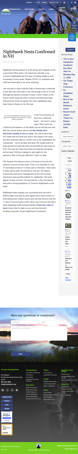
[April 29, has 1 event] (68, 169)
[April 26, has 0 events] (65, 169)
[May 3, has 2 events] (65, 172)
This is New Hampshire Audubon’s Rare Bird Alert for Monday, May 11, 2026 (69, 68)
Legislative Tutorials (50, 375)
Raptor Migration (49, 386)
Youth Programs (31, 392)
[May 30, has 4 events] (70, 183)
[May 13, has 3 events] (68, 176)
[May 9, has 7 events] (70, 172)
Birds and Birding (31, 396)
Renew (44, 2)
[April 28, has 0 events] (67, 169)
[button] (75, 7)
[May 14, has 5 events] (69, 176)
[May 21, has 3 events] (69, 179)
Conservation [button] (14, 9)
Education (30, 385)
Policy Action (48, 372)
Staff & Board (65, 387)
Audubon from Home (69, 371)
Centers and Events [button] (63, 9)
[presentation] (25, 346)
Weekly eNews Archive (51, 395)
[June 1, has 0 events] (66, 186)
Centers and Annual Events (67, 392)
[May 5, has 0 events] (67, 172)
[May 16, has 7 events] (70, 176)
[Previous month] (66, 157)
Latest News (47, 392)
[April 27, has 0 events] (66, 169)
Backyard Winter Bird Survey (68, 377)
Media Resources (49, 399)
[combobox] (68, 137)
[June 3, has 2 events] (68, 186)
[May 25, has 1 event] (66, 183)
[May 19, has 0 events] (67, 179)
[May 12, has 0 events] (67, 176)
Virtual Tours (65, 374)
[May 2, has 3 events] (70, 169)
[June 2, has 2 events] (67, 186)
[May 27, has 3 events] (68, 183)
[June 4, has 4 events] (69, 186)
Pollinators (29, 375)
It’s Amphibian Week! (68, 93)
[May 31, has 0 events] (65, 186)
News (46, 390)
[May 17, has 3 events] (65, 179)
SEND (20, 354)
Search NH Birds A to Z (68, 380)
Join (38, 2)
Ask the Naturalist (31, 394)
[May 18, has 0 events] (66, 179)
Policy (47, 370)
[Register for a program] (74, 23)
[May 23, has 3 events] (70, 179)
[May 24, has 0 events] (65, 183)
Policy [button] (41, 9)
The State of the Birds (33, 372)
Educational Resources (33, 399)
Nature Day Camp (31, 390)
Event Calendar (66, 395)
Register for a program (74, 27)
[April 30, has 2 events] (69, 169)
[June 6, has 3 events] (70, 186)
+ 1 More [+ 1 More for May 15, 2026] (67, 273)
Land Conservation (50, 384)
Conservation (32, 370)
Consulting (29, 377)
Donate (30, 2)
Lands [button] (52, 9)
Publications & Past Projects (32, 380)
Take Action (55, 2)
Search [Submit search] (70, 50)
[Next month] (73, 157)
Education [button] (30, 9)
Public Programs (31, 387)
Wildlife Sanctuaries (50, 381)
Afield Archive (48, 397)
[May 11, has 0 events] (66, 176)
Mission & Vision (66, 389)
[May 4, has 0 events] (66, 172)
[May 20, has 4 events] (68, 179)
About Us (65, 384)
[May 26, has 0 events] (67, 183)
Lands (46, 379)
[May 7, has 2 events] (69, 172)
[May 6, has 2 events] (68, 172)
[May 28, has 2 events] (69, 183)
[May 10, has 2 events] (65, 176)
